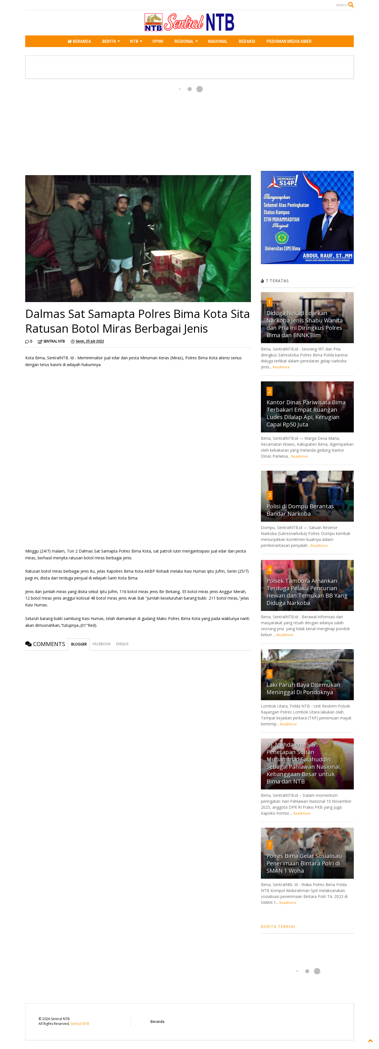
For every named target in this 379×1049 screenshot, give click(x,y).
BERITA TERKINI (278, 926)
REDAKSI (247, 41)
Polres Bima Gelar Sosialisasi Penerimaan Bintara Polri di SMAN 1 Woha (304, 863)
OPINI (157, 41)
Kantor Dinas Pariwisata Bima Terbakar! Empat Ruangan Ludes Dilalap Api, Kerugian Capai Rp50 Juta (306, 413)
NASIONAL (217, 41)
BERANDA (79, 41)
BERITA (111, 41)
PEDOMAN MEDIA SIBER (289, 41)
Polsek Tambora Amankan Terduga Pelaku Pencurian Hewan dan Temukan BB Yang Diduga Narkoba (307, 592)
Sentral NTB (80, 1023)
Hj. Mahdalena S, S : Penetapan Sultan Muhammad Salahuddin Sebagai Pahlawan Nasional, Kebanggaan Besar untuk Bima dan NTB (304, 763)
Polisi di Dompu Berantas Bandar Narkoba (300, 509)
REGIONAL (186, 41)
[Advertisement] (138, 127)
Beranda (157, 1021)
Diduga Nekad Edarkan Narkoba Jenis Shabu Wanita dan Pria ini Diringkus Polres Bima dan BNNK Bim (305, 324)
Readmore (281, 367)
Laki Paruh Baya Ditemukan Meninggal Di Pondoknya (303, 688)
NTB (136, 41)
